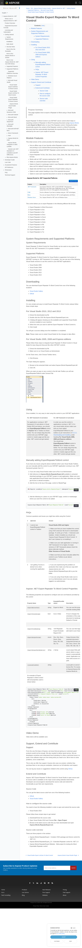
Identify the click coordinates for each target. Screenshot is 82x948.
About (64, 922)
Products (24, 917)
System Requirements (42, 36)
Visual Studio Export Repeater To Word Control (13, 99)
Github (31, 304)
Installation (9, 41)
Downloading (35, 42)
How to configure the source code (43, 98)
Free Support (46, 919)
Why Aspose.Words (12, 157)
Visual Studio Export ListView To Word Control (13, 93)
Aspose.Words (30, 129)
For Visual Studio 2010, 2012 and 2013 (42, 48)
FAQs (37, 69)
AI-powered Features (11, 165)
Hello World (9, 44)
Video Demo (35, 79)
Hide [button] (41, 25)
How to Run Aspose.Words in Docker (10, 55)
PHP (9, 135)
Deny (70, 941)
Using (33, 59)
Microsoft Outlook (13, 114)
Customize (57, 941)
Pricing (65, 917)
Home (27, 8)
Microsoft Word (12, 117)
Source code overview (43, 104)
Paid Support (66, 919)
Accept (64, 937)
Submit (73, 895)
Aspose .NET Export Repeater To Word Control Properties (41, 74)
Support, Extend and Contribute (37, 83)
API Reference (9, 167)
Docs (2, 919)
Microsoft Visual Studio (56, 10)
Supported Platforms (12, 69)
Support (37, 87)
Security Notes (11, 46)
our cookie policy (61, 933)
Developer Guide (10, 159)
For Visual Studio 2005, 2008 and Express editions (40, 55)
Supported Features (12, 66)
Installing (33, 44)
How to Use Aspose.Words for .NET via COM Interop (12, 61)
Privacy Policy (36, 933)
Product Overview (10, 23)
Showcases (8, 170)
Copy (72, 508)
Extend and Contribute (42, 90)
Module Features (36, 28)
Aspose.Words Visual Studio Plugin (13, 105)
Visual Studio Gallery (36, 301)
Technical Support (10, 175)
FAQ (6, 172)
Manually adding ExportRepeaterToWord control (42, 64)
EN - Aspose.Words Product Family (40, 8)
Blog (23, 922)
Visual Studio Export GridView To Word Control (13, 86)
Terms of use (42, 933)
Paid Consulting (5, 922)
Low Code (8, 162)
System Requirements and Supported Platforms (39, 32)
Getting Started (9, 34)
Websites (45, 922)
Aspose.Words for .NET (10, 16)
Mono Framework (13, 133)
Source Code (43, 93)
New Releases (46, 917)
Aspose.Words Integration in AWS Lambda (12, 144)
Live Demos (25, 919)
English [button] (4, 13)
